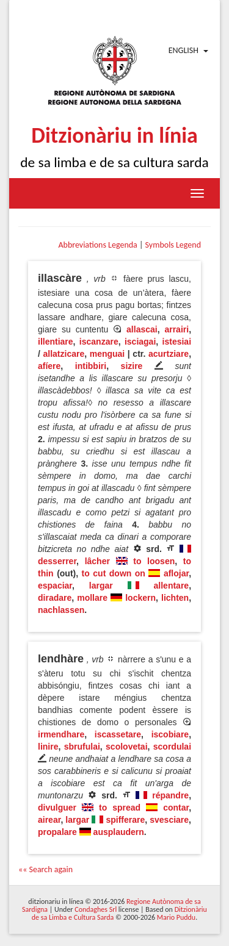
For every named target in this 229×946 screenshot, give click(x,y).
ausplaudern (118, 832)
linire (48, 746)
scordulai (172, 746)
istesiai (176, 341)
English (183, 50)
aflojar (176, 573)
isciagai (140, 341)
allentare (171, 585)
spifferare (125, 820)
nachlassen (61, 610)
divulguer (57, 807)
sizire (132, 366)
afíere (49, 366)
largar (101, 585)
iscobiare (170, 734)
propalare (57, 832)
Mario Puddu (176, 917)
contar (176, 807)
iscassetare (118, 734)
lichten (175, 598)
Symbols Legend (173, 245)
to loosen (154, 561)
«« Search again (45, 869)
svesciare (169, 820)
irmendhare (61, 734)
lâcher (97, 561)
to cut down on (113, 573)
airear (49, 820)
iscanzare (98, 341)
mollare (92, 598)
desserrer (57, 561)
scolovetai (126, 746)
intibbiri (90, 366)
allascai (142, 329)
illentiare (55, 341)
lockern (140, 598)
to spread (119, 807)
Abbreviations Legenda (97, 245)
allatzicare (63, 354)
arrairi (176, 329)
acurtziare (168, 354)
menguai (107, 354)
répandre (170, 795)
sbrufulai (82, 746)
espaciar (55, 585)
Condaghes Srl (96, 909)
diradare (54, 598)
